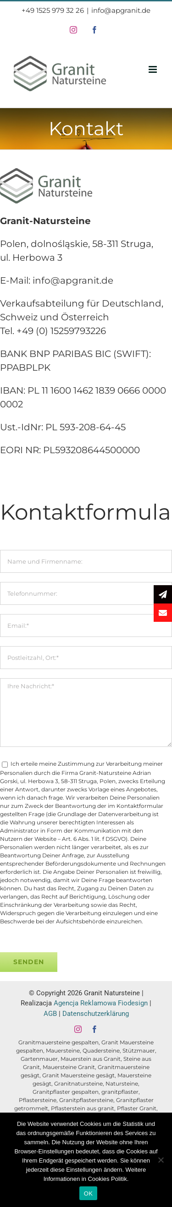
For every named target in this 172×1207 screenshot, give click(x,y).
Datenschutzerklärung (95, 1013)
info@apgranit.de (120, 10)
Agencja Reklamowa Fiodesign (101, 1003)
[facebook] (94, 1029)
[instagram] (78, 1029)
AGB (50, 1013)
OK (88, 1193)
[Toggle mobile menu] (153, 69)
